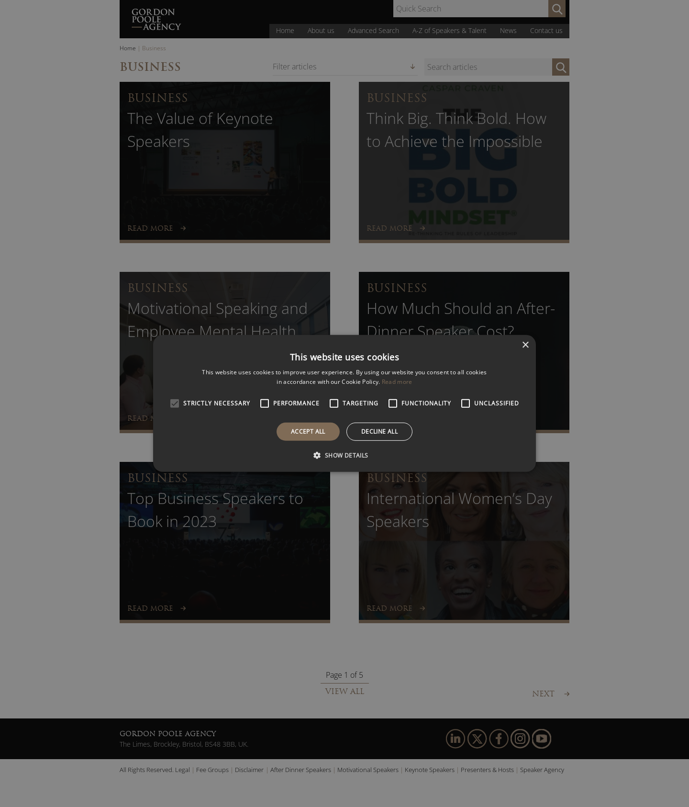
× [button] (525, 345)
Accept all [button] (308, 431)
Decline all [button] (379, 431)
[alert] (344, 403)
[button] (344, 455)
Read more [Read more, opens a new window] (397, 382)
